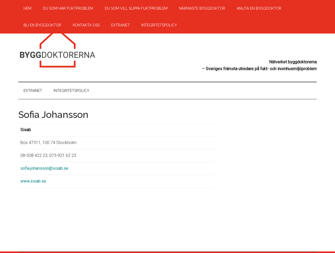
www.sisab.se (33, 181)
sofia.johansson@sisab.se (44, 168)
